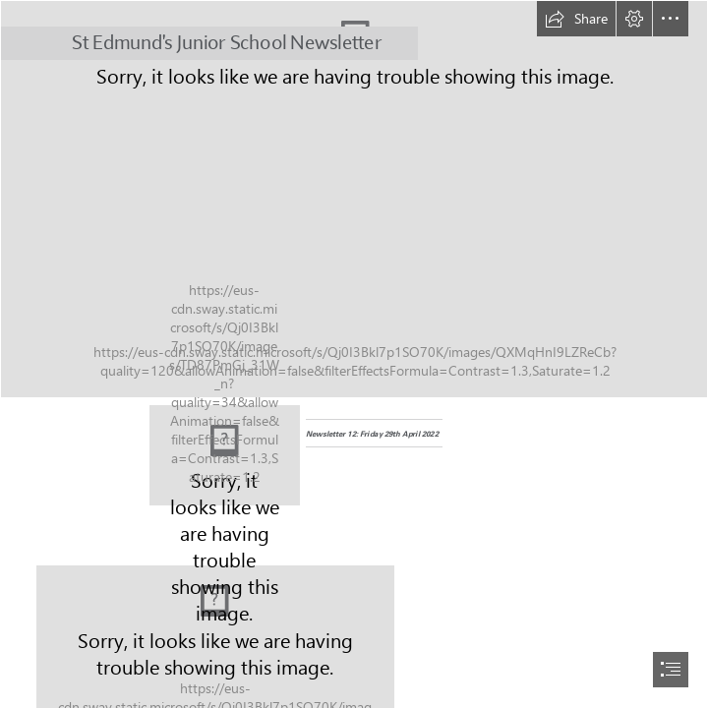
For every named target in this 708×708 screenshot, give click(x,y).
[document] (354, 354)
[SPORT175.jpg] (354, 199)
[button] (576, 18)
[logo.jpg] (224, 455)
